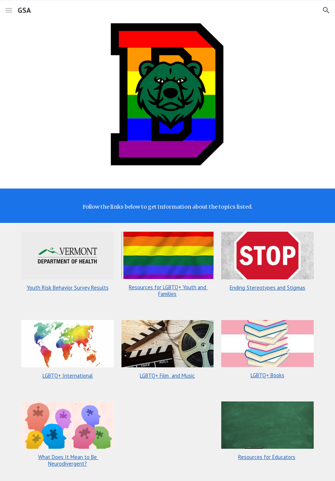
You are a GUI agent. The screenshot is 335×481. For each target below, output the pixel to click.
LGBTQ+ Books (267, 375)
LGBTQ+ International (68, 375)
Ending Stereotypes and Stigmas (267, 287)
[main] (167, 206)
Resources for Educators (266, 457)
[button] (9, 10)
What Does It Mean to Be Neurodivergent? (68, 460)
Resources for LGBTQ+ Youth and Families (168, 290)
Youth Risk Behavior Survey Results (68, 287)
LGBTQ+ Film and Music (167, 375)
